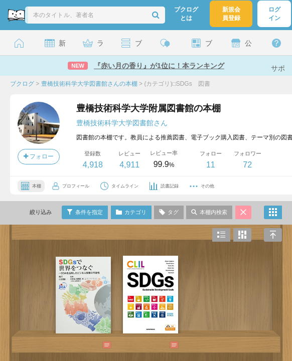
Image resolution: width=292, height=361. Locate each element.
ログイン (274, 14)
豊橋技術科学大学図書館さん (122, 123)
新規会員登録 (231, 14)
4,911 (129, 164)
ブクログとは (186, 14)
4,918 (93, 164)
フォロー (39, 156)
